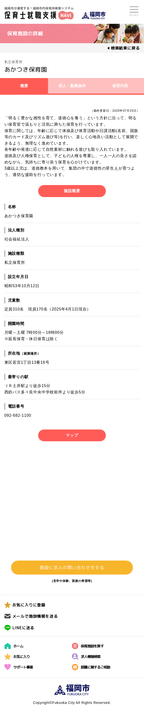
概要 (24, 86)
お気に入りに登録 (28, 605)
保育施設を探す (92, 646)
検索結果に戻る (125, 48)
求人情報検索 (90, 656)
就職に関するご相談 (95, 667)
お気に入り (21, 656)
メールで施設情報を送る (35, 616)
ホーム (18, 646)
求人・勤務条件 (72, 86)
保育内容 (120, 86)
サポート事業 (23, 667)
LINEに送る (23, 628)
